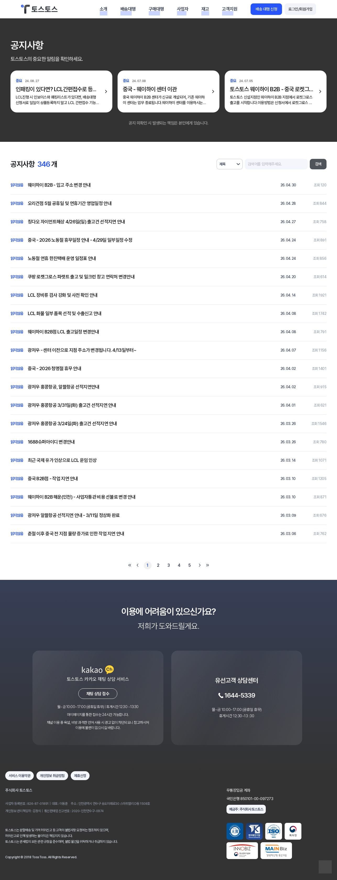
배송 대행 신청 (266, 9)
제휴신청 (80, 776)
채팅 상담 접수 (97, 693)
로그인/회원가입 (300, 9)
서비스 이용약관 (19, 776)
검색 (318, 164)
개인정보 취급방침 (52, 776)
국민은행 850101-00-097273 (249, 798)
